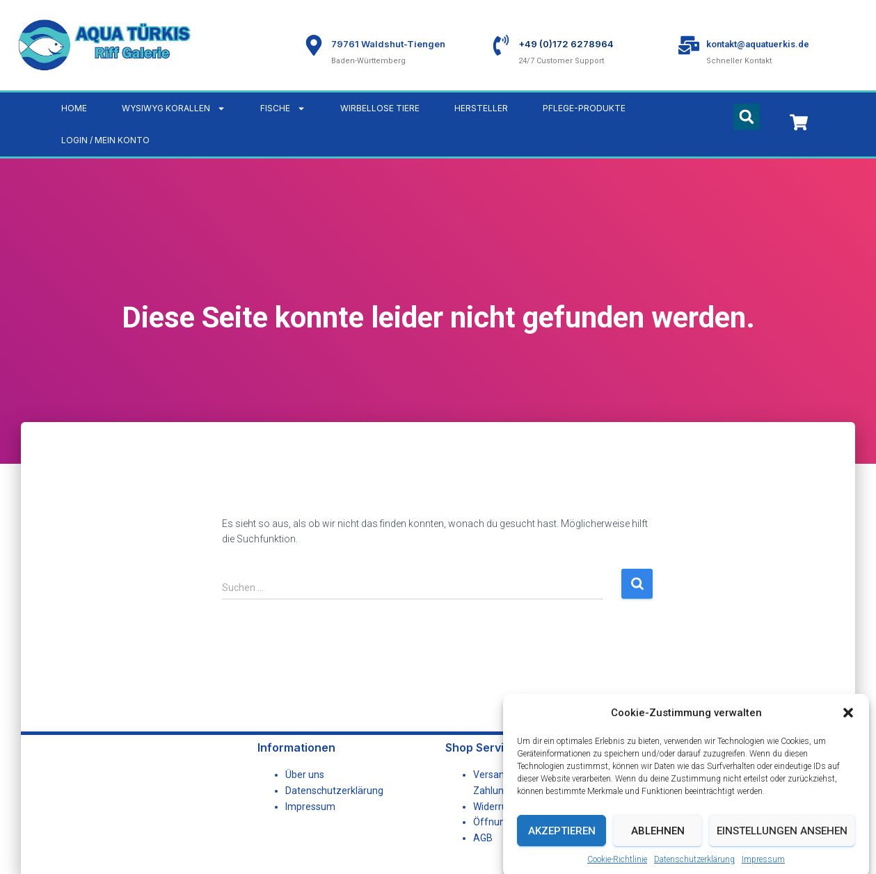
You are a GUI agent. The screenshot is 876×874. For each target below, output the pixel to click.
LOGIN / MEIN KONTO (105, 140)
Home (74, 108)
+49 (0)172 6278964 (566, 43)
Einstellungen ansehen (782, 847)
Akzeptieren (562, 847)
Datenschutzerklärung (334, 790)
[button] (848, 729)
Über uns (304, 774)
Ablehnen (658, 847)
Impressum (310, 806)
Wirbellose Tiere (380, 108)
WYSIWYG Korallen (173, 108)
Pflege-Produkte (584, 108)
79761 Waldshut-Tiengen (388, 43)
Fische (282, 108)
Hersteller (481, 108)
